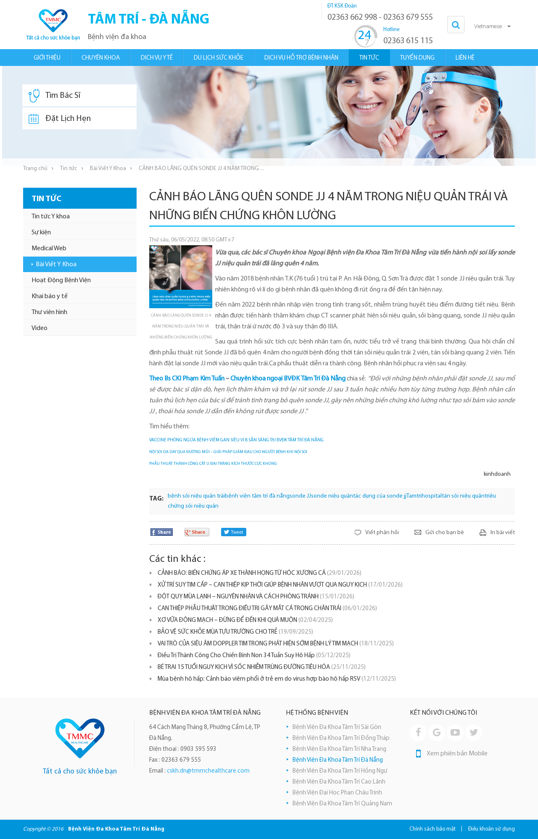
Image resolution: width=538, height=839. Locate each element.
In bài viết (503, 533)
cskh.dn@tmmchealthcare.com (208, 771)
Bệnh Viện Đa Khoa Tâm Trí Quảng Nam (342, 804)
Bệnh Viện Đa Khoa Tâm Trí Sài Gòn (337, 727)
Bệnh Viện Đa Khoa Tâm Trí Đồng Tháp (341, 738)
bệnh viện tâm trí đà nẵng (257, 496)
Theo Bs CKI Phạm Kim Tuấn (186, 378)
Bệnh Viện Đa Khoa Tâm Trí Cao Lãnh (339, 782)
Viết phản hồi (382, 533)
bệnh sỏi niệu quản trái (196, 496)
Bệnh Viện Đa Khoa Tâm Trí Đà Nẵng (338, 760)
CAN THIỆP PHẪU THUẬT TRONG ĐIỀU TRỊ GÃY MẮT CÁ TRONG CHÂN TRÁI (267, 609)
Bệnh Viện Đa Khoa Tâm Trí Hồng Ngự (340, 771)
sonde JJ (300, 496)
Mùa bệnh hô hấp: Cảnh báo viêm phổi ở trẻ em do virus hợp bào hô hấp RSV (277, 679)
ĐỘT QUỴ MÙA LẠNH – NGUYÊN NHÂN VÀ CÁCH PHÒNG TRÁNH (256, 597)
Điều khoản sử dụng (491, 829)
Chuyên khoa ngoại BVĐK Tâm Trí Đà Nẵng (287, 378)
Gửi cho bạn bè (444, 533)
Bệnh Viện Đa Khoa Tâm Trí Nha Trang (339, 749)
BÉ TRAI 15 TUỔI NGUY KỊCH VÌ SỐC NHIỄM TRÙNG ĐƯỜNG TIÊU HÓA (262, 667)
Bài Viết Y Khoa (108, 168)
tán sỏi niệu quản (463, 496)
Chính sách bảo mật (432, 829)
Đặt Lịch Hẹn (60, 119)
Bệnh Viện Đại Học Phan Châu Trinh (337, 793)
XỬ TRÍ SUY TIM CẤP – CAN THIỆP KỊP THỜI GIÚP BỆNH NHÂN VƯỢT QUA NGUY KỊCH (280, 585)
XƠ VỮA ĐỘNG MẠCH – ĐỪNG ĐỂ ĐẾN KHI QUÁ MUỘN (245, 620)
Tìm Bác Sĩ (54, 95)
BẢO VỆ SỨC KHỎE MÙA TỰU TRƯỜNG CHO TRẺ (235, 632)
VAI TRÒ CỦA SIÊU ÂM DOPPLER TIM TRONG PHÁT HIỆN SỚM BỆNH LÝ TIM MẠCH (276, 644)
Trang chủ (35, 168)
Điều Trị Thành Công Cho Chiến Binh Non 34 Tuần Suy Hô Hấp (254, 656)
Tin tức (68, 168)
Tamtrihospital (424, 496)
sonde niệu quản (332, 496)
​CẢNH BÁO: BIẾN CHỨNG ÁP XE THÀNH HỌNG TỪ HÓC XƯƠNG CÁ (259, 573)
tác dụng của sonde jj (379, 496)
